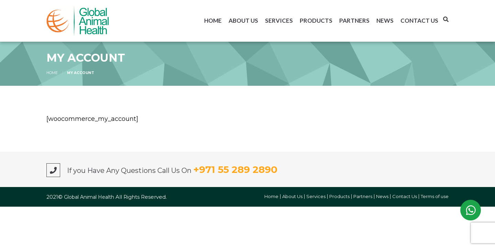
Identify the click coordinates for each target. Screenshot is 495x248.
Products (316, 20)
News (385, 20)
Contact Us (419, 20)
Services (279, 20)
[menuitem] (213, 20)
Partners (354, 20)
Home (213, 20)
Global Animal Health (90, 197)
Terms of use (435, 196)
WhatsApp (470, 210)
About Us (243, 20)
